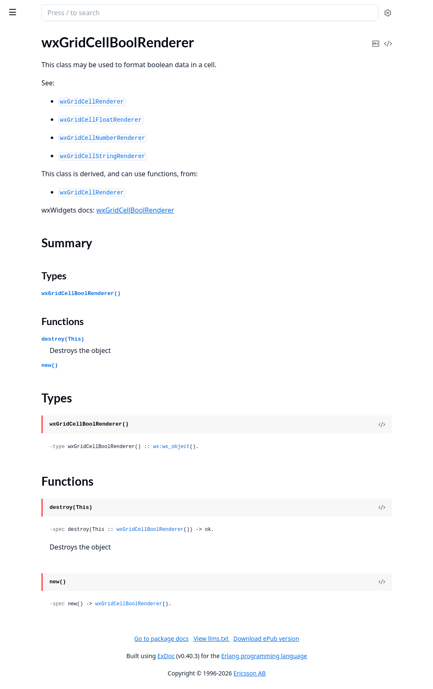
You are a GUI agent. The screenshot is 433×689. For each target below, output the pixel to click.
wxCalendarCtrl (29, 338)
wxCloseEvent (27, 475)
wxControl (21, 567)
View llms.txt (275, 638)
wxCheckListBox (30, 395)
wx (35, 8)
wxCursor (20, 589)
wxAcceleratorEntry (35, 87)
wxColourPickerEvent (38, 521)
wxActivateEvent (31, 110)
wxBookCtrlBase (30, 258)
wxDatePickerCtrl (32, 647)
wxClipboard (25, 452)
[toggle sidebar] (116, 12)
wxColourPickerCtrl (35, 510)
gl (8, 53)
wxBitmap (21, 224)
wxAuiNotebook (30, 167)
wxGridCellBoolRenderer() (191, 293)
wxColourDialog (30, 498)
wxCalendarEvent (32, 361)
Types (164, 276)
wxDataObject (27, 624)
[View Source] (397, 424)
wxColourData (27, 487)
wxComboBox (26, 532)
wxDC (15, 601)
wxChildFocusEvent (35, 407)
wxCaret (18, 373)
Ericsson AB (313, 673)
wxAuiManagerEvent (37, 156)
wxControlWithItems (37, 578)
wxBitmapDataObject (38, 247)
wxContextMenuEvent (39, 555)
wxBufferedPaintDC (35, 316)
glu (10, 64)
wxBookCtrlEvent (32, 270)
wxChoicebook (27, 430)
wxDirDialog (24, 669)
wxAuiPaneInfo (28, 190)
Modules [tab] (51, 34)
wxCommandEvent (34, 544)
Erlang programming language (327, 656)
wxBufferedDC (27, 304)
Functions (173, 321)
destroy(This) (173, 339)
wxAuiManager (28, 144)
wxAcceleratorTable (34, 99)
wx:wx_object (282, 447)
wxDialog (19, 658)
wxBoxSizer (23, 281)
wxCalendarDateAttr (37, 350)
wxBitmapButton (31, 236)
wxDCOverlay (26, 612)
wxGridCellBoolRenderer (246, 210)
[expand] (118, 54)
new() (160, 365)
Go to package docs (224, 638)
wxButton (20, 327)
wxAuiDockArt (27, 133)
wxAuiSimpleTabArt (35, 201)
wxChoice (20, 418)
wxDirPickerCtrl (29, 681)
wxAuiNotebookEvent (38, 179)
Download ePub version (329, 638)
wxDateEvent (26, 635)
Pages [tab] (15, 34)
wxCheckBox (25, 384)
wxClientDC (24, 441)
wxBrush (19, 293)
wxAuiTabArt (25, 213)
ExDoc (229, 656)
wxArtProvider (27, 122)
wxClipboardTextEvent (39, 464)
